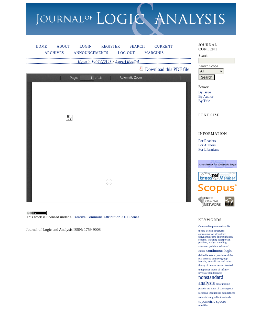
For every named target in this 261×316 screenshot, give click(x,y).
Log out (126, 53)
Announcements (91, 53)
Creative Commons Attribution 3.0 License (105, 217)
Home (41, 46)
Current (163, 46)
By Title (204, 101)
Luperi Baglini (127, 61)
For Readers (207, 141)
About (63, 46)
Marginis (154, 53)
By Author (205, 96)
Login (86, 46)
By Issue (204, 92)
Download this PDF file (167, 69)
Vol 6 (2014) (101, 61)
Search (137, 46)
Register (110, 46)
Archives (54, 53)
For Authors (206, 145)
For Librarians (208, 149)
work (38, 217)
